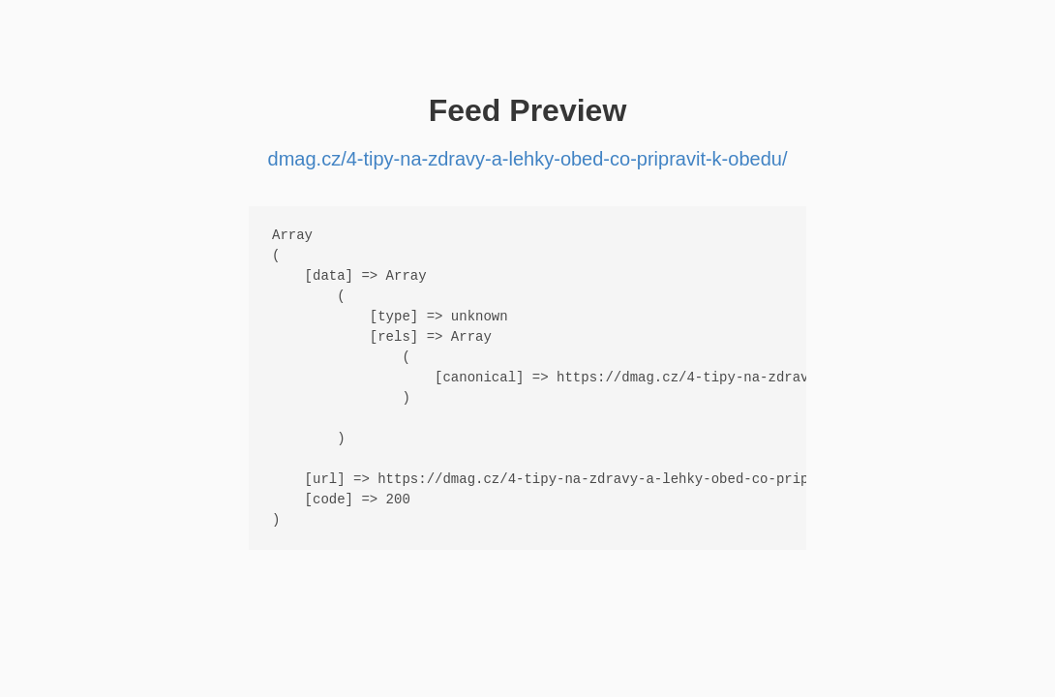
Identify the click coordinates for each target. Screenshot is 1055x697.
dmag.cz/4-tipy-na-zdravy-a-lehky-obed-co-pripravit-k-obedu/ (528, 158)
